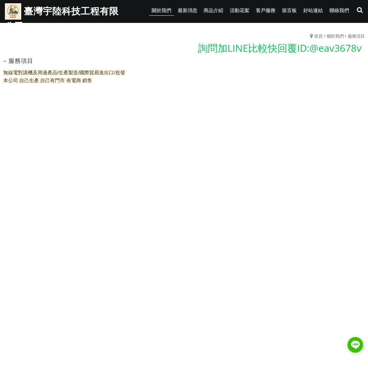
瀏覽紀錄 (355, 29)
